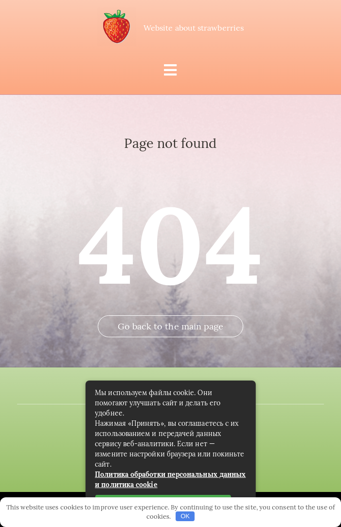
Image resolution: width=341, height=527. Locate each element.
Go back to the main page (171, 326)
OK (185, 516)
